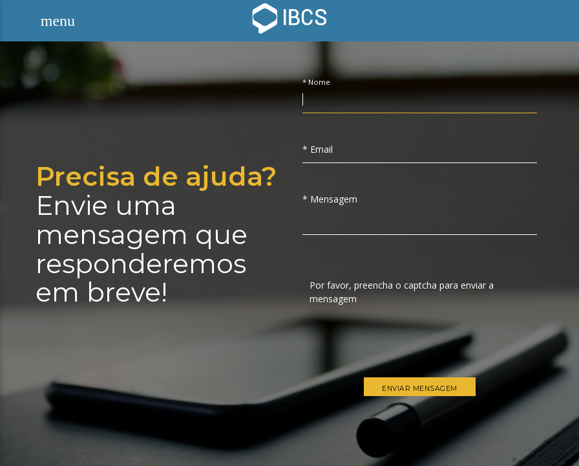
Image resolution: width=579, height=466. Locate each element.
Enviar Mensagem (420, 388)
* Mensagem (329, 199)
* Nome (316, 82)
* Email (317, 149)
